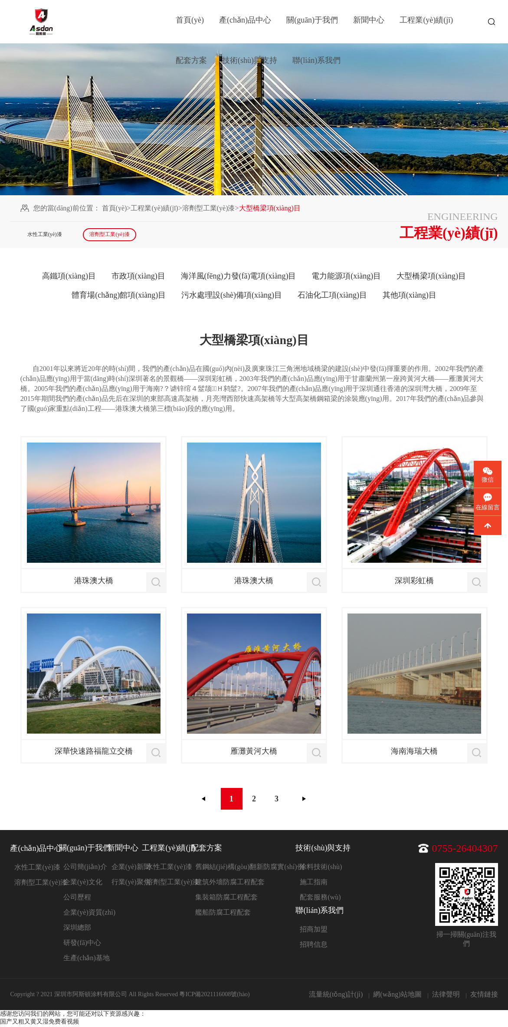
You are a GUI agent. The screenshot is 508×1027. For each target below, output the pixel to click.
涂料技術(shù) (321, 868)
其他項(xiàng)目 (409, 296)
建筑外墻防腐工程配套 (230, 883)
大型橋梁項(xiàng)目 (431, 277)
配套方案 (191, 65)
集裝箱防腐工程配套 (226, 898)
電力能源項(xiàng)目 (346, 277)
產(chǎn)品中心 (245, 21)
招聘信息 (314, 945)
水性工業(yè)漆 (48, 235)
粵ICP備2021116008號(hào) (214, 995)
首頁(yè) (190, 21)
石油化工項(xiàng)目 (332, 296)
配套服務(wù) (320, 898)
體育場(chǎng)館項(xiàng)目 (119, 296)
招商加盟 (314, 930)
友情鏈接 (484, 995)
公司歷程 (77, 898)
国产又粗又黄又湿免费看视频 (39, 1023)
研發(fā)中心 (82, 944)
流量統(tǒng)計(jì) (336, 995)
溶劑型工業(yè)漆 (208, 208)
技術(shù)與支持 (249, 65)
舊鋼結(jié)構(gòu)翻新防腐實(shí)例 (249, 868)
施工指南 (314, 883)
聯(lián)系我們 (316, 65)
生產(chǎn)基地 (86, 959)
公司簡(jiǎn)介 (85, 868)
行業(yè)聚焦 (131, 883)
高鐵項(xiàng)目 (69, 277)
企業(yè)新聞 (131, 868)
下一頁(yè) (304, 800)
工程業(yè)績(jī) (426, 21)
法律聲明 (446, 995)
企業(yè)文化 (82, 883)
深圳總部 (77, 928)
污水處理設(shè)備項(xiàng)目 (231, 296)
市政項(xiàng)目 (138, 277)
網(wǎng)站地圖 (397, 995)
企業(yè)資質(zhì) (89, 913)
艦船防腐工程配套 (223, 913)
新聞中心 (368, 21)
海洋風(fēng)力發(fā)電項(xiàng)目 (238, 277)
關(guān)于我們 (312, 21)
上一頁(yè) (204, 800)
